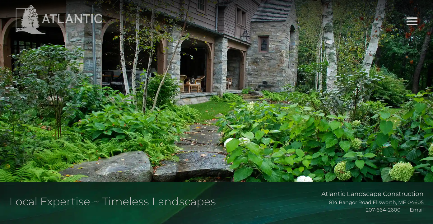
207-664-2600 (383, 210)
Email (417, 210)
